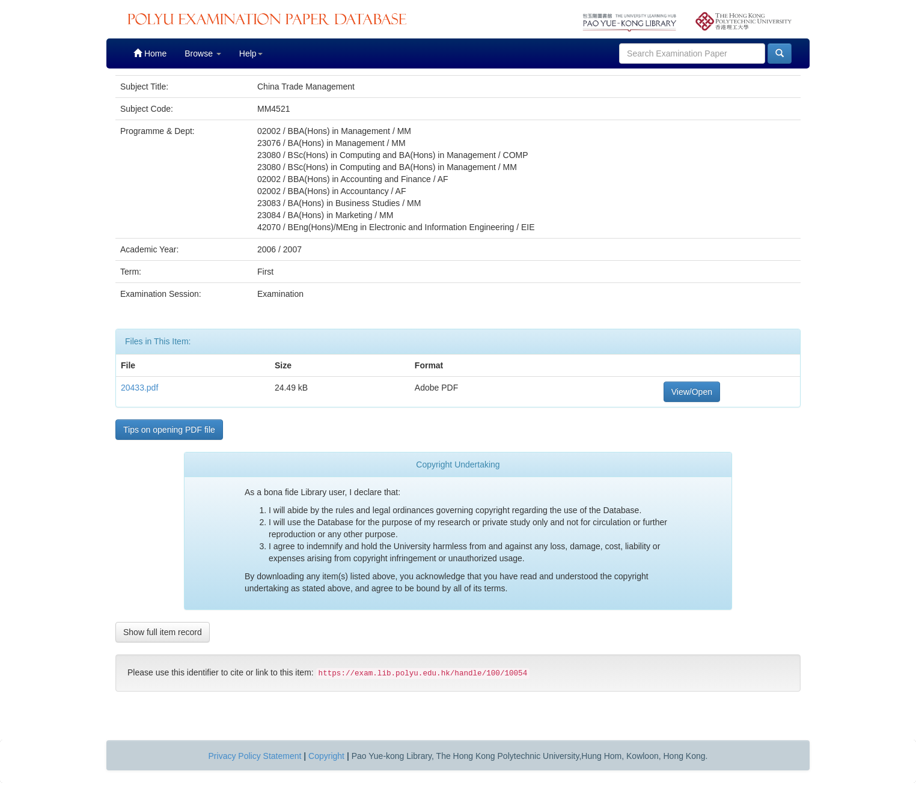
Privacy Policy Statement (255, 756)
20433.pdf (139, 387)
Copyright (326, 756)
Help (251, 53)
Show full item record (162, 632)
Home (149, 53)
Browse (203, 53)
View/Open (691, 392)
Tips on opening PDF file (169, 429)
